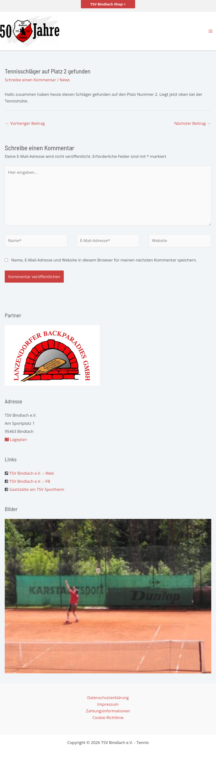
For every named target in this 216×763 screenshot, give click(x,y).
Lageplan (16, 439)
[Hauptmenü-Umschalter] (210, 31)
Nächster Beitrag (192, 123)
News (65, 79)
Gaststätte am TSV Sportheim (36, 489)
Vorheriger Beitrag (25, 123)
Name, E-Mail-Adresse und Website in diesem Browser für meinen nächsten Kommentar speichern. (104, 260)
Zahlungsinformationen (108, 711)
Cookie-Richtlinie (108, 717)
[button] (108, 4)
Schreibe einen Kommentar (30, 79)
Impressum (108, 704)
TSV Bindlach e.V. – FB (29, 481)
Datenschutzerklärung (108, 697)
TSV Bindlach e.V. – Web (31, 473)
